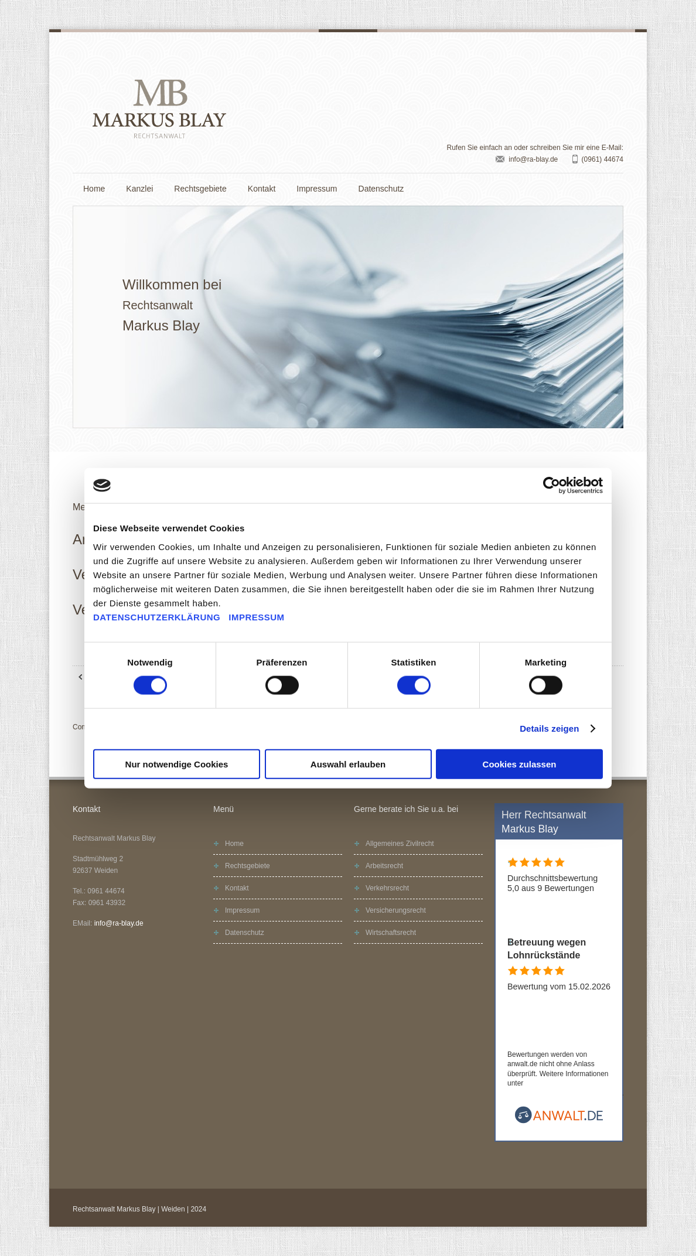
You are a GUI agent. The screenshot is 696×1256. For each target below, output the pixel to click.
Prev (90, 317)
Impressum (316, 188)
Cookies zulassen (520, 764)
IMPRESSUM (256, 617)
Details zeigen (549, 728)
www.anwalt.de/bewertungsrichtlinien (564, 1093)
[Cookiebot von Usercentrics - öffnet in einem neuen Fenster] (551, 485)
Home (94, 188)
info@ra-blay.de (533, 159)
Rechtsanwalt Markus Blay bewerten (585, 1026)
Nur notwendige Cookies (176, 764)
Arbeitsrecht (384, 866)
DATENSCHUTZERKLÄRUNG (156, 617)
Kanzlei (139, 188)
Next (606, 317)
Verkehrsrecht (387, 888)
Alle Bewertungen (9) (546, 917)
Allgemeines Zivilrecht (400, 843)
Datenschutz (381, 188)
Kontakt (261, 188)
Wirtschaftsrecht (391, 933)
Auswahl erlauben (348, 764)
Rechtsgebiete (200, 188)
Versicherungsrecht (396, 910)
